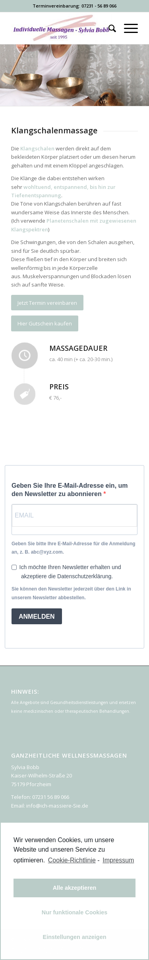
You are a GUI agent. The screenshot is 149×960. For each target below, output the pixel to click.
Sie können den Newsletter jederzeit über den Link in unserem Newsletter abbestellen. (71, 593)
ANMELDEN (37, 616)
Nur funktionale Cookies (75, 912)
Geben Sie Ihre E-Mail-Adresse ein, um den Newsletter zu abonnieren (70, 489)
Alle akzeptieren (75, 888)
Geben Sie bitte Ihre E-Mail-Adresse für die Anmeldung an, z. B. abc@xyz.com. (73, 548)
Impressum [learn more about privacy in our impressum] (118, 860)
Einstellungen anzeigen (74, 937)
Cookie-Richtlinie (72, 860)
